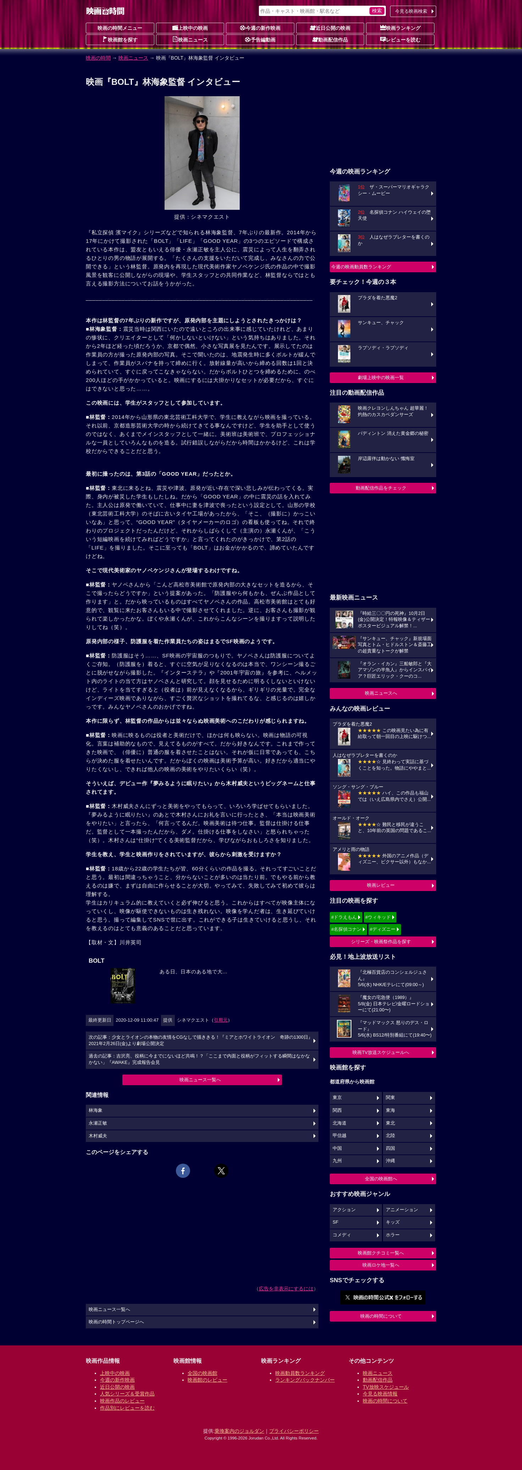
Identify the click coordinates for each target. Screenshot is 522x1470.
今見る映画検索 (411, 11)
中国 (337, 1148)
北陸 (390, 1135)
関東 (390, 1097)
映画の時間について (381, 1316)
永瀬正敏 (98, 1123)
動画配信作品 (330, 39)
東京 (337, 1097)
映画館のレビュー (207, 1380)
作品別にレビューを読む (127, 1408)
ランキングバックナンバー (305, 1380)
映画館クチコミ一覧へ (381, 1253)
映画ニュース (190, 39)
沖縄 (390, 1160)
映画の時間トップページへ (116, 1321)
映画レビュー (381, 885)
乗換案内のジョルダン (239, 1431)
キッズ (393, 1222)
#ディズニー (382, 929)
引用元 (221, 1020)
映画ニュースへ (381, 693)
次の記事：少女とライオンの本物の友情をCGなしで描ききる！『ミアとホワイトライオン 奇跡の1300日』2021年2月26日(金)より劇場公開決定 (201, 1040)
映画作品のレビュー (122, 1401)
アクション (344, 1209)
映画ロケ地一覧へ (380, 1265)
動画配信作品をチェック (381, 488)
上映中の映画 (190, 27)
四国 (390, 1148)
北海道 (339, 1123)
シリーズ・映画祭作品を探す (381, 941)
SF (335, 1222)
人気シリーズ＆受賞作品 (127, 1394)
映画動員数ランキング (300, 1373)
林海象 (95, 1110)
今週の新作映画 (260, 27)
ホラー (393, 1235)
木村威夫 (98, 1135)
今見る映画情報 (380, 1394)
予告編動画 (260, 39)
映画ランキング (400, 27)
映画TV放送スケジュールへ (380, 1052)
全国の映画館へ (381, 1178)
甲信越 (339, 1135)
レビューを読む (400, 39)
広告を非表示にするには (286, 1288)
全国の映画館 (202, 1373)
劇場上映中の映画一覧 (381, 377)
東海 (390, 1110)
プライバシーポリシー (294, 1431)
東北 (390, 1123)
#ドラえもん (344, 917)
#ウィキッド (378, 917)
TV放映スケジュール (386, 1387)
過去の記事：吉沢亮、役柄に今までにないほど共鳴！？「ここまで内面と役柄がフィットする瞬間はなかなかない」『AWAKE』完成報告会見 (199, 1059)
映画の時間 (98, 58)
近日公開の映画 (330, 27)
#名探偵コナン (346, 929)
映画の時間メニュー (120, 28)
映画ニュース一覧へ (200, 1079)
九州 (337, 1160)
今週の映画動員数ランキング (361, 266)
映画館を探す (120, 39)
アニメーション (402, 1209)
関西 (337, 1110)
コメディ (342, 1235)
